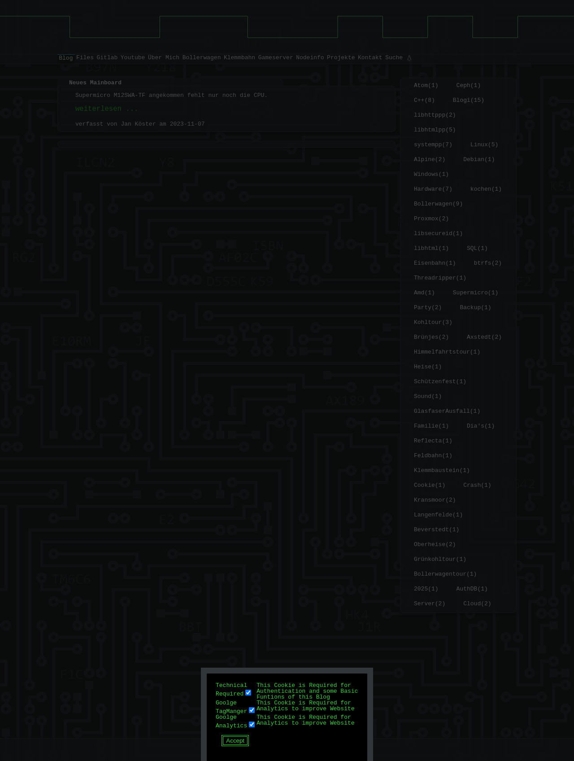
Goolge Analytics (231, 721)
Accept (235, 740)
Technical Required (231, 689)
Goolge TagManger (231, 707)
